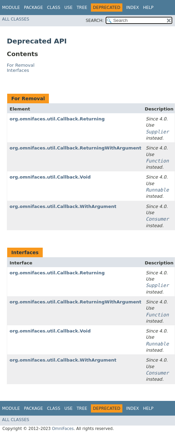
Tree (82, 7)
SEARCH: (95, 20)
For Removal (21, 65)
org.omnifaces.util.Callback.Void (50, 177)
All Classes (15, 19)
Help (148, 7)
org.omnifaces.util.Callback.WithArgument (63, 206)
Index (132, 7)
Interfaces (18, 70)
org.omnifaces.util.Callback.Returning (57, 118)
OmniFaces (63, 428)
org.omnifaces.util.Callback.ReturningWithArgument (75, 148)
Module (11, 7)
